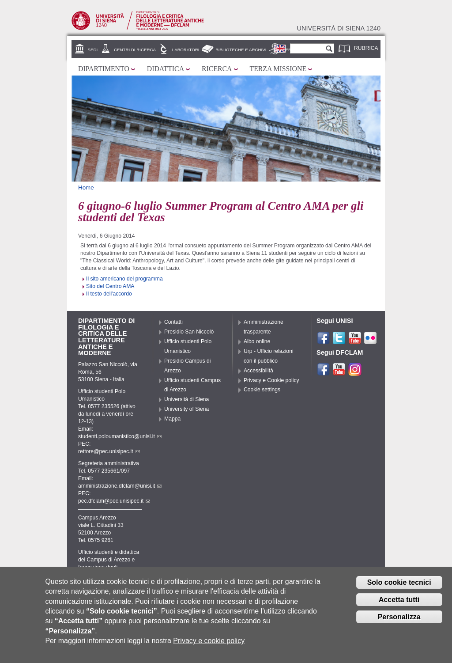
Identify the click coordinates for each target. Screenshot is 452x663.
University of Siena (186, 409)
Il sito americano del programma (124, 279)
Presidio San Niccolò (189, 332)
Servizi (290, 49)
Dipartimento (103, 68)
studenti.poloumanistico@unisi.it (120, 436)
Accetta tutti (399, 599)
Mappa (172, 419)
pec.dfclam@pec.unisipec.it (114, 501)
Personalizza (399, 617)
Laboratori (186, 49)
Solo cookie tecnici (399, 582)
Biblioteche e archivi (240, 49)
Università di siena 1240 (338, 28)
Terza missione (278, 68)
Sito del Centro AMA (110, 286)
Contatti (173, 322)
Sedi (93, 49)
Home (86, 187)
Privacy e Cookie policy (271, 380)
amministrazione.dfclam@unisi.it (120, 486)
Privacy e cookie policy (209, 640)
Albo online (257, 341)
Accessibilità (258, 370)
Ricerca (217, 68)
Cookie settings (262, 389)
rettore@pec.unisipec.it (109, 451)
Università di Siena (186, 399)
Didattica (165, 68)
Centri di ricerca (135, 49)
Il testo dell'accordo (109, 294)
